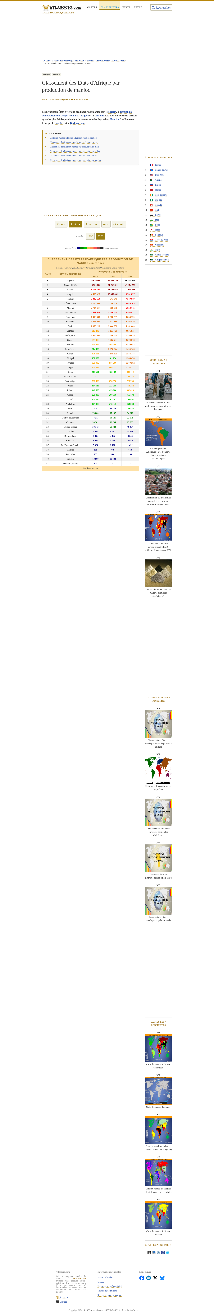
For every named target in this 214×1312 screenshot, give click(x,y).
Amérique (91, 224)
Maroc (155, 190)
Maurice (114, 119)
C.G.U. (101, 1282)
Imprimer (56, 75)
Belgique (156, 235)
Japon (155, 230)
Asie (106, 224)
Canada (156, 205)
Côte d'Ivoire (158, 195)
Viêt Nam (157, 245)
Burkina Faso (77, 123)
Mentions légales (105, 1277)
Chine (155, 210)
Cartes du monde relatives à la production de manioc (73, 138)
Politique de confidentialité (109, 1286)
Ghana (74, 115)
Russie (155, 185)
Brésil (155, 225)
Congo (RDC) (159, 170)
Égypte (155, 215)
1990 (90, 236)
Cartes (92, 7)
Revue (138, 7)
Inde (154, 220)
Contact (63, 1302)
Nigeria (112, 111)
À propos (63, 1297)
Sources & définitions (107, 1291)
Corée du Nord (159, 240)
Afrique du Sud (159, 260)
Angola (85, 115)
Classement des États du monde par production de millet (75, 151)
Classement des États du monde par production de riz (73, 155)
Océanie (118, 224)
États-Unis (157, 175)
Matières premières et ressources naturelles (106, 60)
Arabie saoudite (159, 255)
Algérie (156, 180)
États (126, 7)
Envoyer (46, 75)
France (155, 165)
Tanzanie (99, 115)
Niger (155, 250)
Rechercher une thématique (110, 1295)
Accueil (46, 60)
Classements (110, 7)
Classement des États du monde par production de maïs (74, 147)
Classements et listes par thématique (68, 60)
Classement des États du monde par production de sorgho (75, 160)
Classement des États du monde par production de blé (74, 142)
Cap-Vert (59, 123)
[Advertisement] (107, 37)
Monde (61, 224)
